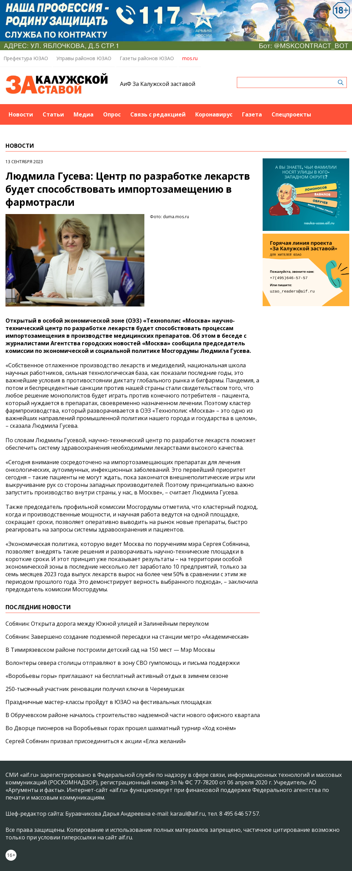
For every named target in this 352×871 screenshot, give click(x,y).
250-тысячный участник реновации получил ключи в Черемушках (95, 689)
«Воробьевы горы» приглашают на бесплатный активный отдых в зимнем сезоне (117, 676)
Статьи (53, 114)
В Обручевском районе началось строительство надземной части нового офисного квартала (133, 715)
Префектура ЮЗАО (25, 58)
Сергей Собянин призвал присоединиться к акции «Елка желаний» (96, 741)
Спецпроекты (291, 114)
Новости (21, 114)
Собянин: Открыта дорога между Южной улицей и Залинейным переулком (107, 623)
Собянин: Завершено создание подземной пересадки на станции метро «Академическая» (127, 636)
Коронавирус (213, 114)
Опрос (112, 114)
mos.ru (190, 58)
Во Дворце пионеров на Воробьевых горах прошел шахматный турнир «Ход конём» (121, 728)
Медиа (84, 114)
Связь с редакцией (158, 114)
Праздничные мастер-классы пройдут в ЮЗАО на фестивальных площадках (108, 702)
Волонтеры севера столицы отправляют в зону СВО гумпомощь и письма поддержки (123, 663)
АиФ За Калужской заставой (157, 84)
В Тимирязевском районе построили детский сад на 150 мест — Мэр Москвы (110, 650)
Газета (252, 114)
